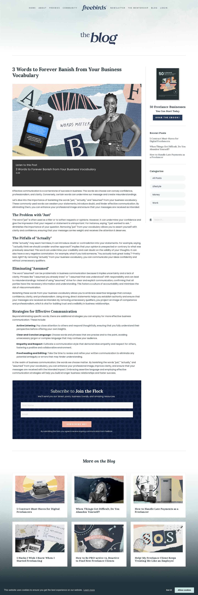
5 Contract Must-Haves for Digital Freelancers (164, 140)
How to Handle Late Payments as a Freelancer (167, 156)
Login (164, 8)
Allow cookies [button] (184, 590)
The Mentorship (138, 8)
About (42, 8)
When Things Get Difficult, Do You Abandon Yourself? (167, 147)
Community (70, 8)
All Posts (157, 178)
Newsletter (117, 8)
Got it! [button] (169, 590)
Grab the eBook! (167, 117)
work (155, 202)
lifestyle (156, 186)
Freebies (54, 8)
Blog (154, 8)
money (156, 194)
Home (32, 8)
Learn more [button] (89, 590)
